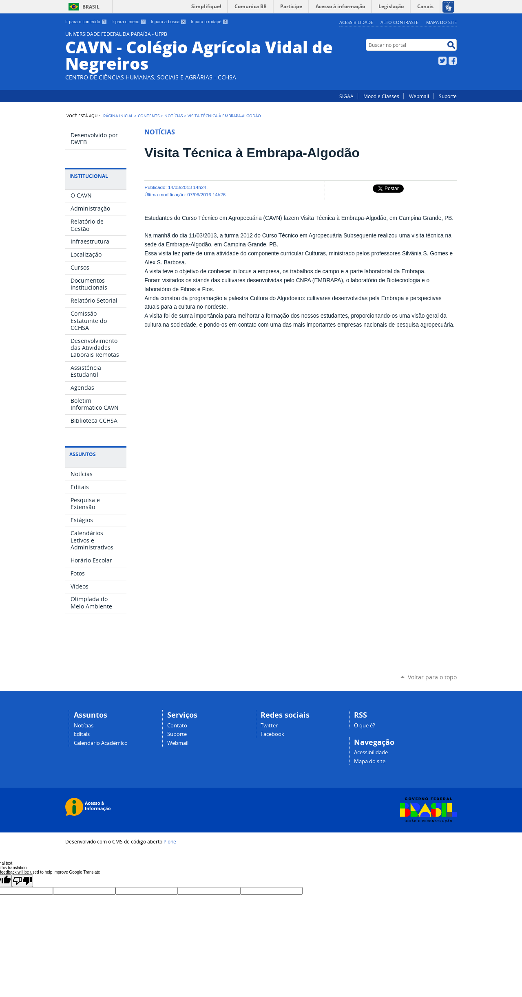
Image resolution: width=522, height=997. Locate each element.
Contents (148, 116)
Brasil (91, 6)
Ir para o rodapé (209, 21)
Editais (82, 734)
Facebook (453, 61)
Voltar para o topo (432, 677)
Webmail (419, 96)
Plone (170, 841)
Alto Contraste (399, 22)
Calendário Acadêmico (101, 743)
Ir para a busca (168, 21)
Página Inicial (118, 116)
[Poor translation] (22, 880)
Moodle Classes (381, 96)
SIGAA (346, 96)
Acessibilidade (356, 22)
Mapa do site (441, 22)
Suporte (448, 96)
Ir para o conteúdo (86, 21)
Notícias (173, 116)
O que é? (364, 725)
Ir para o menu (128, 21)
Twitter (442, 61)
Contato (177, 725)
